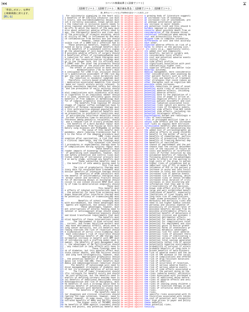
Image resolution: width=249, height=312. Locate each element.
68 (61, 155)
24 (61, 64)
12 (61, 39)
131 (61, 286)
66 (61, 151)
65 (61, 149)
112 (61, 246)
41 (61, 99)
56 (61, 130)
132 (61, 288)
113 (61, 248)
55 (61, 128)
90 (61, 201)
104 (61, 230)
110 (61, 242)
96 (61, 213)
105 (61, 232)
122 (61, 267)
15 (61, 45)
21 (61, 57)
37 (61, 91)
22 (61, 59)
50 (61, 118)
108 (61, 238)
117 (61, 257)
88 (61, 196)
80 (61, 180)
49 (61, 115)
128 (61, 280)
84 (61, 188)
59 (61, 136)
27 (61, 70)
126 (61, 275)
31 (61, 78)
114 (61, 250)
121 (61, 265)
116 (61, 255)
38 (61, 93)
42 (61, 101)
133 (61, 290)
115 (61, 253)
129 (61, 282)
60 (61, 138)
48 (61, 113)
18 (61, 51)
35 (61, 86)
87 (61, 194)
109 (61, 240)
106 (61, 234)
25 (61, 66)
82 (61, 184)
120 (61, 263)
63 (61, 145)
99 (61, 219)
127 (61, 278)
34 (61, 84)
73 (61, 165)
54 (61, 126)
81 (61, 182)
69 (61, 157)
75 (61, 169)
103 (61, 228)
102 (61, 226)
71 (61, 161)
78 (61, 176)
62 (61, 142)
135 (61, 294)
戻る (4, 4)
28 (61, 72)
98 (61, 217)
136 (61, 296)
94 (61, 209)
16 (61, 47)
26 (61, 68)
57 (61, 132)
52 (61, 122)
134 (61, 292)
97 (61, 215)
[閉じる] (8, 16)
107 (61, 236)
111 (61, 244)
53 (61, 124)
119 (61, 261)
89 (61, 199)
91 (61, 203)
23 (61, 61)
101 (61, 223)
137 (61, 298)
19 (61, 53)
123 (61, 269)
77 (61, 174)
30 (61, 76)
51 (61, 120)
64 (61, 147)
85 (61, 190)
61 (61, 140)
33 (61, 82)
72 (61, 163)
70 (61, 159)
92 (61, 205)
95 (61, 211)
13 (61, 41)
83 (61, 186)
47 (61, 111)
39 (61, 95)
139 (61, 302)
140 (61, 305)
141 (61, 307)
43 (61, 103)
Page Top (244, 4)
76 (61, 172)
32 (61, 80)
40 (61, 97)
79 (61, 178)
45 (61, 107)
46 (61, 109)
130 (61, 284)
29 (61, 74)
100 (61, 221)
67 (61, 153)
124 (61, 271)
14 (61, 43)
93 (61, 207)
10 (61, 34)
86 (61, 192)
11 (61, 36)
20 (61, 55)
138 (61, 300)
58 (61, 134)
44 (61, 105)
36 (61, 88)
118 (61, 259)
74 (61, 167)
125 (61, 273)
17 (61, 49)
